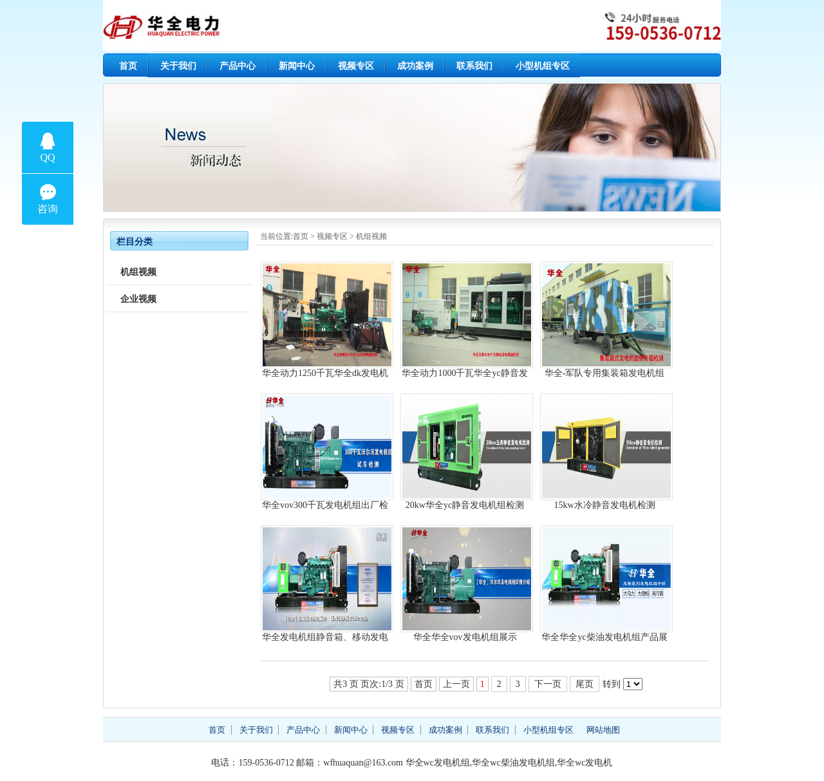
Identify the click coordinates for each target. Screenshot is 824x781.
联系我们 (474, 66)
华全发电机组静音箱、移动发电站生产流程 (325, 637)
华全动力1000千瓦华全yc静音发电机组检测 (464, 373)
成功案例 (415, 66)
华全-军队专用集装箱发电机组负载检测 (605, 373)
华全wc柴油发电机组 (513, 762)
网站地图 (603, 730)
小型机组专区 (543, 66)
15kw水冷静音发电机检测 (604, 505)
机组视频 (371, 236)
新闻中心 (297, 66)
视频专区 (356, 66)
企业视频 (138, 299)
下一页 (547, 684)
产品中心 (238, 66)
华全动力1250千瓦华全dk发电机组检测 (325, 373)
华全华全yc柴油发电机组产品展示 (604, 637)
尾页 (585, 684)
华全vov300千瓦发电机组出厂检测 (325, 505)
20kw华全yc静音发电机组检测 (465, 505)
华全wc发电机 (584, 762)
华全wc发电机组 (438, 762)
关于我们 (178, 66)
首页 (128, 66)
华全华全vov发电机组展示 (465, 637)
